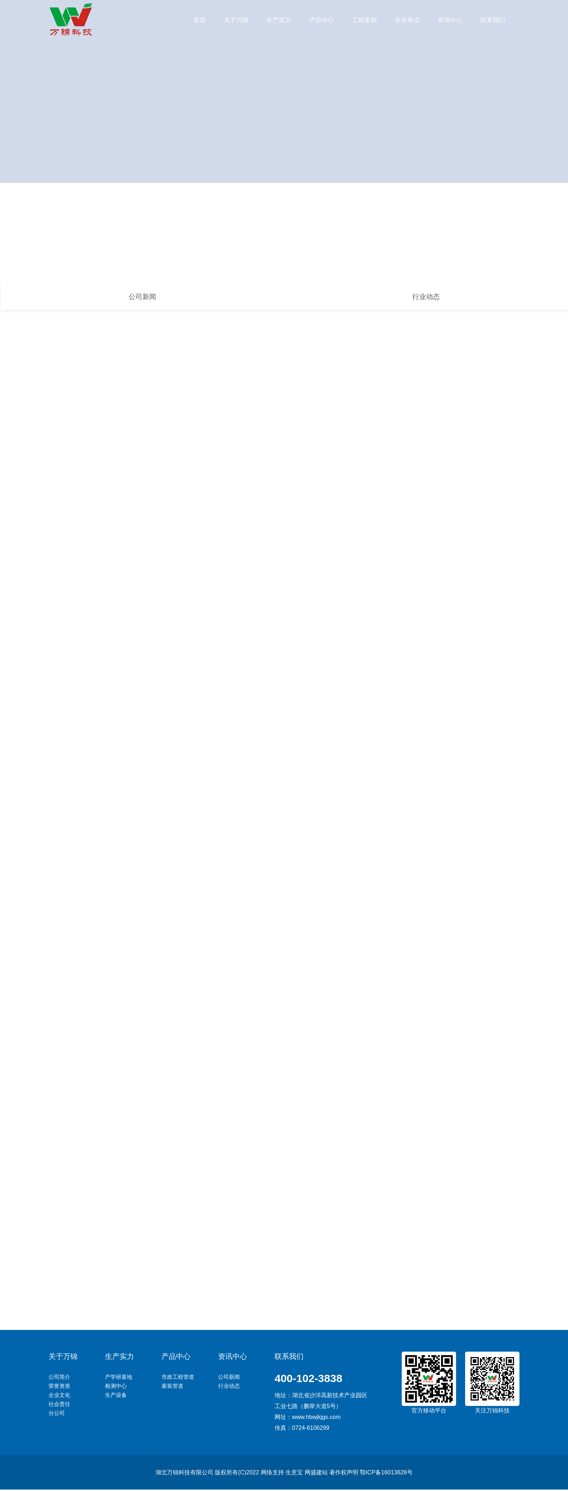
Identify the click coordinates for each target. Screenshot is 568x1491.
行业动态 (426, 296)
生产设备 (116, 1396)
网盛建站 (315, 1474)
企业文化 (59, 1396)
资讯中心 (450, 20)
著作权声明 (343, 1474)
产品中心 (321, 20)
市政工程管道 (178, 1378)
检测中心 (116, 1387)
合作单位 (407, 20)
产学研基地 (118, 1378)
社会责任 (59, 1405)
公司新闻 (142, 296)
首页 (199, 20)
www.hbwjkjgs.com (316, 1418)
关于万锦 (236, 20)
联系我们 (492, 20)
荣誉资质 (59, 1387)
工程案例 (364, 20)
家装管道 (172, 1387)
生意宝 (294, 1474)
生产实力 (279, 20)
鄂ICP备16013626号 (386, 1474)
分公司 (57, 1414)
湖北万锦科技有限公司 (184, 1474)
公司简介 (59, 1378)
